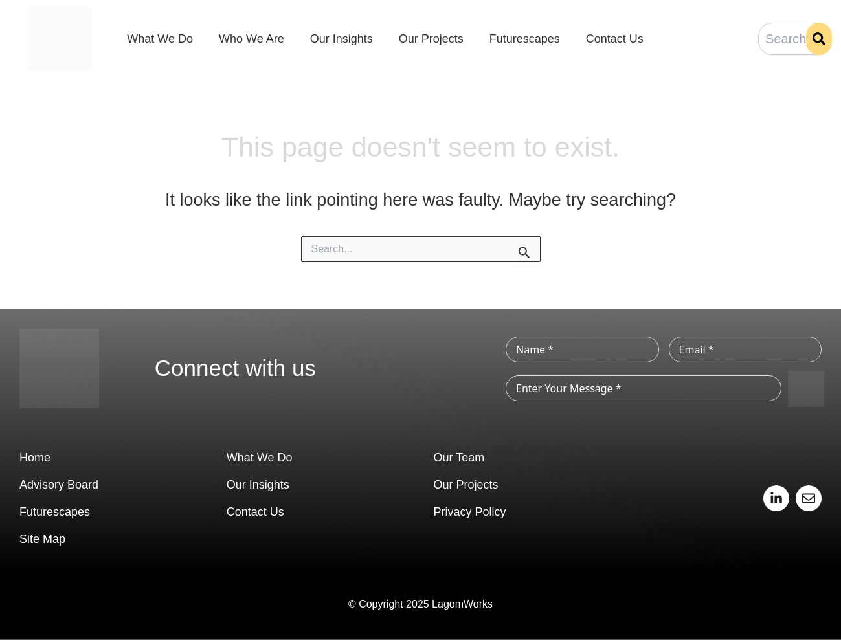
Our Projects (431, 38)
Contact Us (615, 38)
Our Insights (341, 38)
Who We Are (251, 38)
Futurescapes (524, 38)
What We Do (160, 38)
